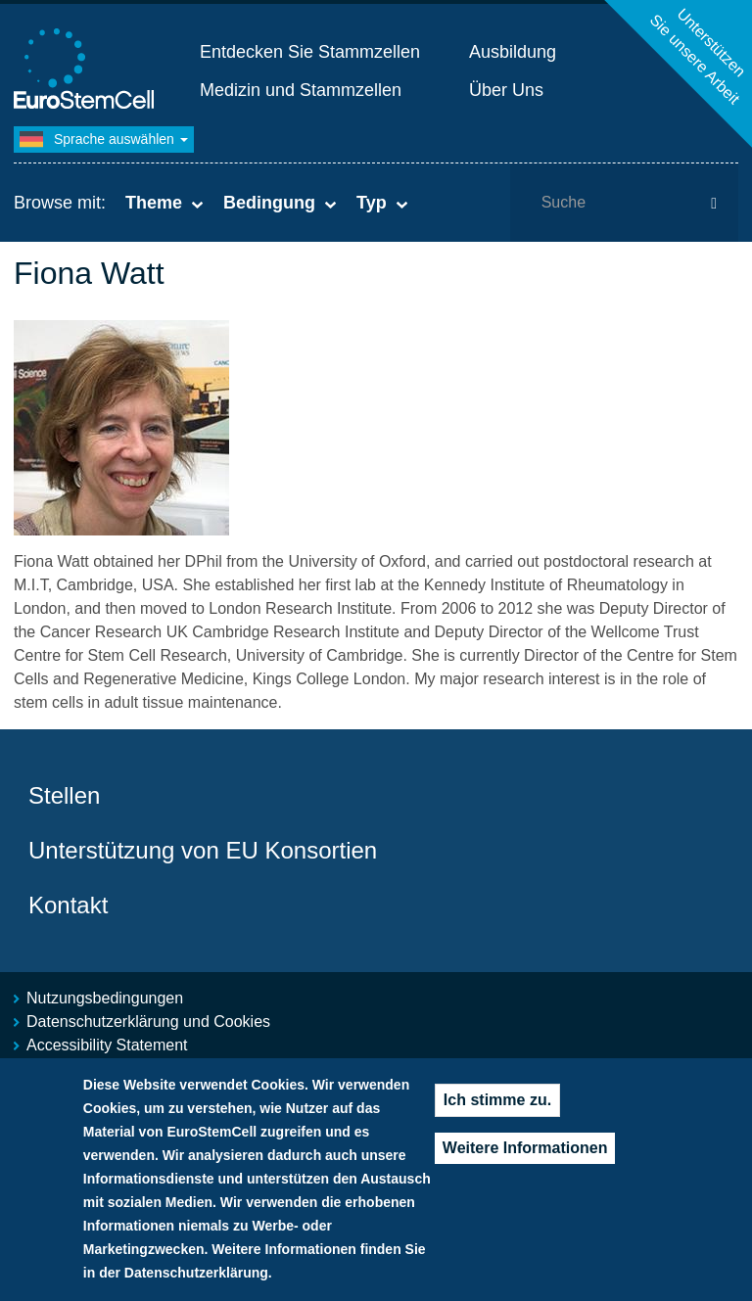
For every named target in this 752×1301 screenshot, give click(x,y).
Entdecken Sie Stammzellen (310, 52)
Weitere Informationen (525, 1155)
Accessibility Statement (107, 1045)
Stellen (64, 795)
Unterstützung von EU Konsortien (202, 850)
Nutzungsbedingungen (104, 998)
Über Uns (506, 90)
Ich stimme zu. (497, 1107)
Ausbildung (512, 52)
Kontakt (68, 905)
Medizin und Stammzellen (300, 90)
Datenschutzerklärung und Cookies (148, 1021)
